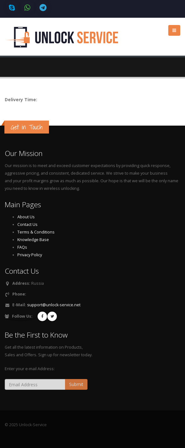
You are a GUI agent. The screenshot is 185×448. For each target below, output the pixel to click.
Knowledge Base (33, 239)
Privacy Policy (29, 255)
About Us (26, 217)
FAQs (22, 247)
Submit (76, 384)
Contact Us (27, 224)
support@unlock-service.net (54, 305)
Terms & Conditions (36, 232)
